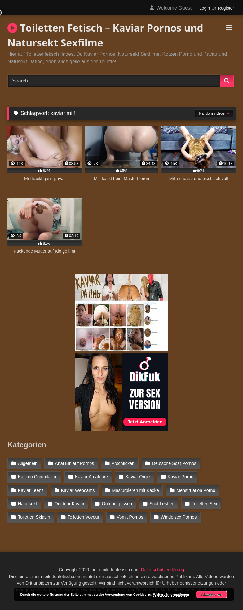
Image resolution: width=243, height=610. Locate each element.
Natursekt (27, 503)
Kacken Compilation (38, 476)
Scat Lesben (161, 503)
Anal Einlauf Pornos (74, 463)
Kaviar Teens (31, 490)
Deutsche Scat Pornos (174, 463)
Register (226, 8)
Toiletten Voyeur (83, 517)
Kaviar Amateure (91, 476)
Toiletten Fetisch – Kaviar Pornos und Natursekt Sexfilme (105, 35)
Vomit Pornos (130, 517)
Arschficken (123, 463)
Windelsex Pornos (179, 517)
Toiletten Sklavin (34, 517)
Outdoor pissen (117, 503)
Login (204, 8)
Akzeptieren (211, 594)
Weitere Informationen (171, 594)
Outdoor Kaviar (70, 503)
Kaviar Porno (180, 476)
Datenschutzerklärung (162, 569)
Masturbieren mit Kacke (135, 490)
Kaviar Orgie (138, 476)
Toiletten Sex (204, 503)
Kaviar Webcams (78, 490)
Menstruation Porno (195, 490)
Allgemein (28, 463)
